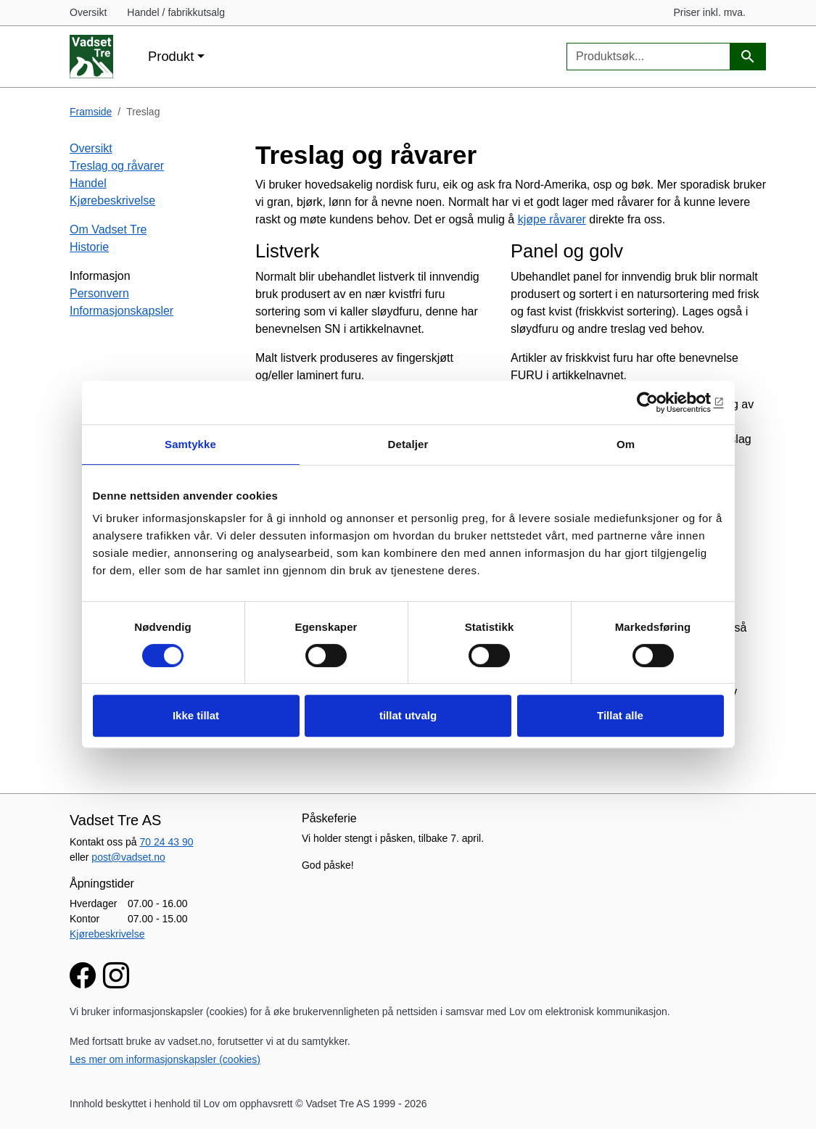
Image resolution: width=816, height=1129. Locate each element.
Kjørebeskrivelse (112, 200)
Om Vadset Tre (108, 229)
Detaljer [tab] (408, 444)
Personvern (99, 293)
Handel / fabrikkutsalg (176, 12)
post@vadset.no (128, 857)
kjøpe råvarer (552, 219)
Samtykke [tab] (190, 444)
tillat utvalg (408, 715)
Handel (88, 183)
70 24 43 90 (167, 842)
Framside (91, 111)
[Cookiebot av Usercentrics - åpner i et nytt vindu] (660, 402)
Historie (89, 247)
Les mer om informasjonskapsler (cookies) (165, 1059)
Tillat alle (620, 715)
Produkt (171, 56)
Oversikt (88, 12)
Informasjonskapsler (121, 311)
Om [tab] (626, 444)
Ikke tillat (196, 715)
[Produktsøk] (748, 57)
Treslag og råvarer (117, 166)
